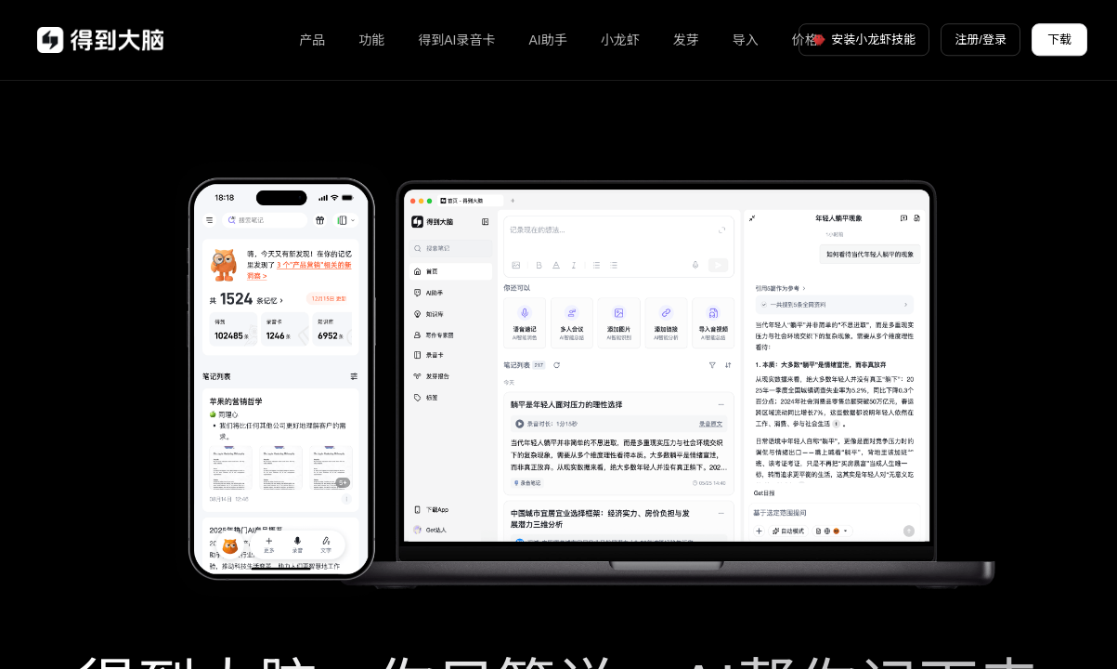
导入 (746, 40)
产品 (312, 40)
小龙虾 (620, 40)
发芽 (686, 40)
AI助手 (548, 40)
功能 (371, 40)
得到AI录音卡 (456, 40)
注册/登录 (981, 39)
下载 (1059, 39)
